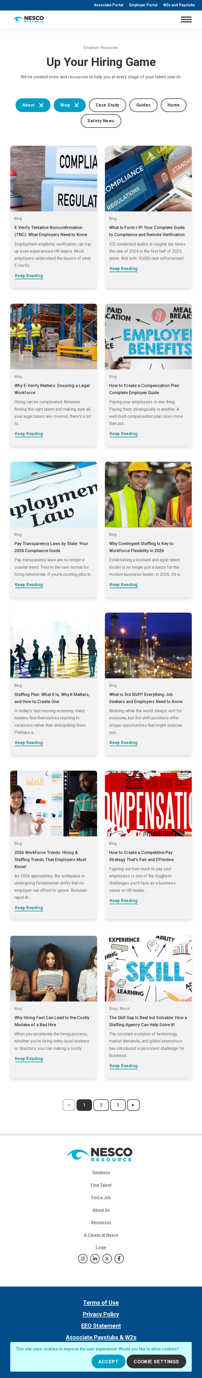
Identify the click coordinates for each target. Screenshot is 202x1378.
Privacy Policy (101, 1314)
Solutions (101, 1172)
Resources (101, 1222)
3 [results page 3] (118, 1104)
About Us (101, 1210)
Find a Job (101, 1197)
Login (101, 1247)
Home (174, 105)
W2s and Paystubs (179, 5)
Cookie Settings (156, 1362)
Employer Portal (143, 5)
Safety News (101, 120)
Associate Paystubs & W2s (101, 1337)
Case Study (107, 105)
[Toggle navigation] (186, 19)
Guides (143, 105)
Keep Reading (29, 275)
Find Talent (101, 1185)
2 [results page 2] (101, 1104)
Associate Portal (108, 5)
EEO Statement (101, 1326)
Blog (69, 105)
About (33, 105)
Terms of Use (101, 1302)
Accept (108, 1362)
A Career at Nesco (101, 1235)
